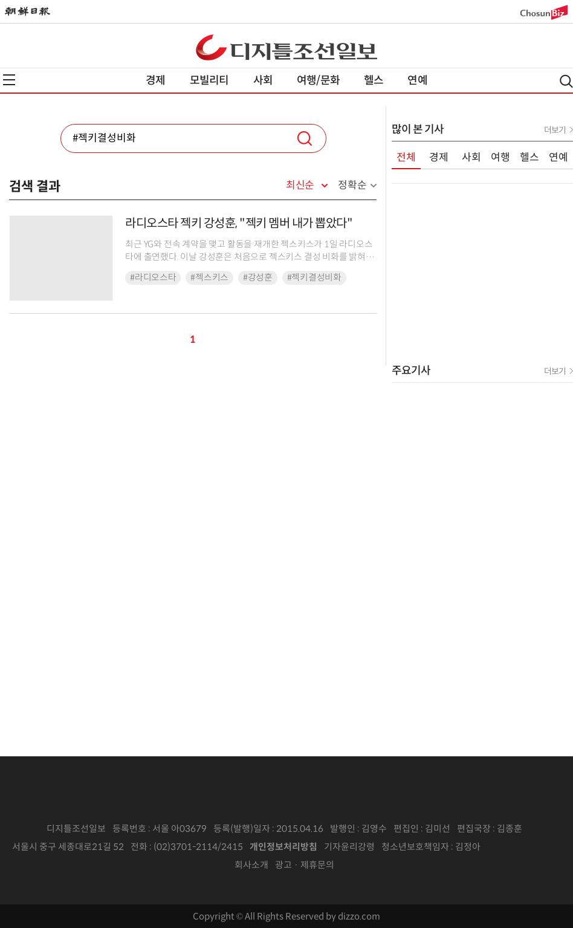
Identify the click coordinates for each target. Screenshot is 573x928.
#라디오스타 (153, 277)
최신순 (300, 185)
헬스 (373, 80)
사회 (263, 80)
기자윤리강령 (349, 846)
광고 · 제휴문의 (304, 865)
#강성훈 (258, 277)
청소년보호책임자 (415, 846)
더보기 (555, 130)
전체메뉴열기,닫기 (9, 79)
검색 (305, 138)
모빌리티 (209, 80)
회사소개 (251, 865)
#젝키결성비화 (314, 277)
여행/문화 (318, 80)
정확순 (352, 185)
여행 (500, 157)
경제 (155, 80)
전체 (406, 157)
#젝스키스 (209, 277)
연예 (417, 80)
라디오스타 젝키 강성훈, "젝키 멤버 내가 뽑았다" (238, 223)
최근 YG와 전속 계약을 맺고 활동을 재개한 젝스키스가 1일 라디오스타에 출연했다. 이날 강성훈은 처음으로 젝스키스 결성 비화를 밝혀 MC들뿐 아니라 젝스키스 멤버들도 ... (248, 257)
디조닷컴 (286, 47)
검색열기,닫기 (566, 81)
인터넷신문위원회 (520, 847)
